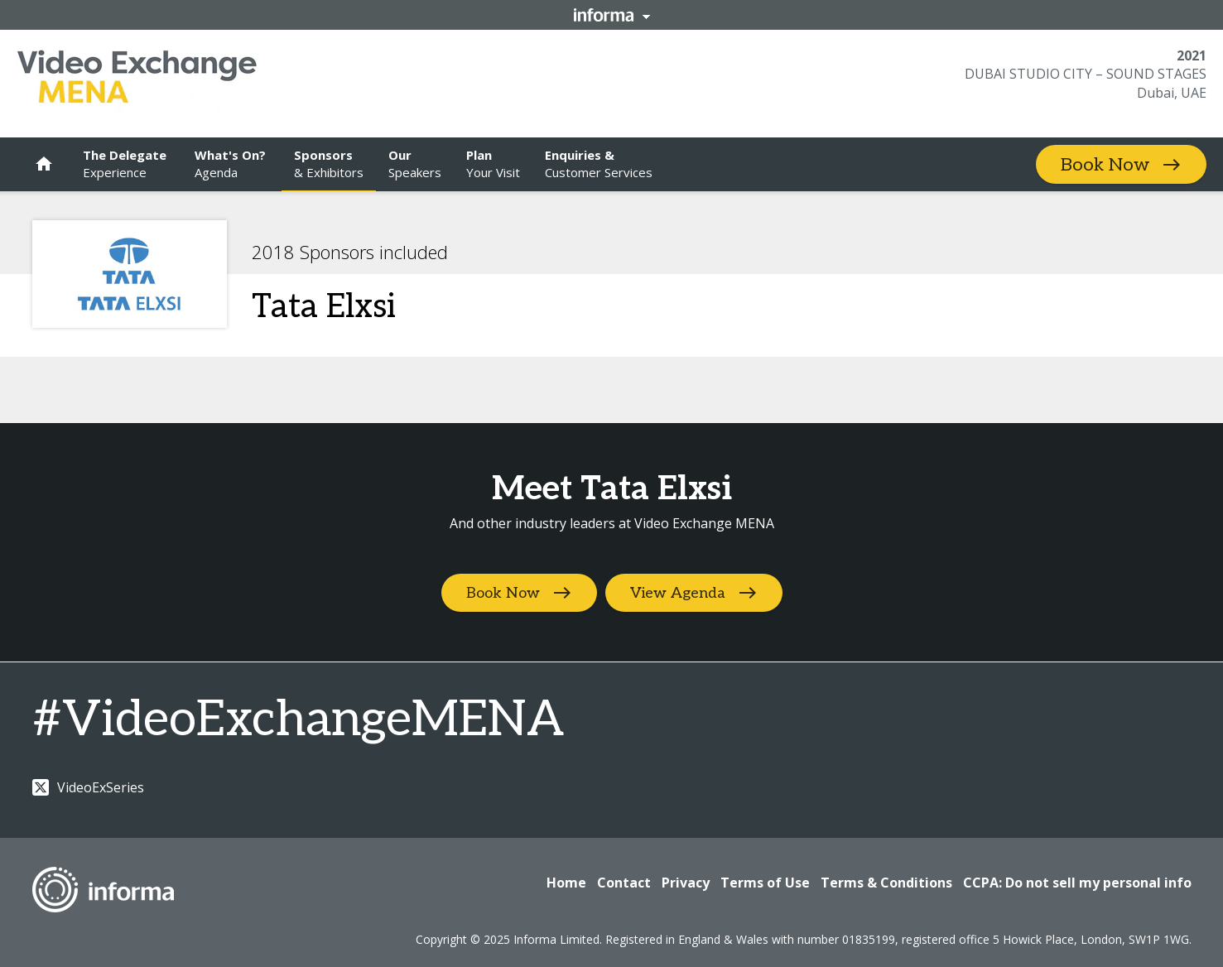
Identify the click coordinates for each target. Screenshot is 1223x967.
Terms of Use (765, 882)
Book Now (1105, 165)
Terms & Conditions (886, 882)
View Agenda (677, 593)
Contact (624, 882)
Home (566, 882)
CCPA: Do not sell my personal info (1077, 882)
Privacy (686, 882)
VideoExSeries (88, 787)
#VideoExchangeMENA (298, 720)
